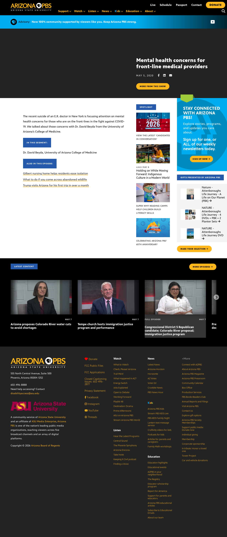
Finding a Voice (121, 464)
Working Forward (122, 397)
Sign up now (201, 159)
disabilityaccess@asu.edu (25, 393)
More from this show (153, 86)
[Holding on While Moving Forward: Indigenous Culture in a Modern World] (153, 146)
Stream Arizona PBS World (127, 420)
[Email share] (172, 75)
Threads (91, 417)
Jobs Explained (121, 387)
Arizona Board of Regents (45, 445)
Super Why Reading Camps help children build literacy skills (152, 209)
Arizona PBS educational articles (160, 504)
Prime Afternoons (122, 410)
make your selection (194, 249)
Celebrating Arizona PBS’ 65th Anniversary (151, 243)
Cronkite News (155, 387)
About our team (156, 517)
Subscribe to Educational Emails (160, 511)
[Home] (31, 7)
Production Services (191, 392)
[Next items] (216, 297)
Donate (91, 359)
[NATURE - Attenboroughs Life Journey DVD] (190, 228)
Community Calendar (192, 383)
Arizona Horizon (156, 369)
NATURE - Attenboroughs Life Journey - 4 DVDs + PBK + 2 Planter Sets (211, 214)
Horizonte (153, 374)
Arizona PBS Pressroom (193, 378)
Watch (117, 358)
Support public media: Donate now (193, 428)
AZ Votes (152, 378)
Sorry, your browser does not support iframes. (68, 73)
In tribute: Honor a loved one (194, 450)
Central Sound (121, 440)
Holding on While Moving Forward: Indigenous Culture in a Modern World (152, 174)
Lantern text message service (158, 424)
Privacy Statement (95, 390)
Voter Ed (152, 383)
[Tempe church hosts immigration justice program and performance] (108, 282)
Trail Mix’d (118, 374)
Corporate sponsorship (193, 443)
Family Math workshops (159, 446)
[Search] (222, 11)
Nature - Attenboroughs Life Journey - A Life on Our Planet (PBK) (213, 194)
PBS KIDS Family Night (159, 418)
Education (154, 456)
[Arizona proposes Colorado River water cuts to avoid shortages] (41, 282)
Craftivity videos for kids (159, 430)
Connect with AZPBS (192, 364)
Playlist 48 (118, 401)
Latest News (154, 364)
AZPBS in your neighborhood (155, 473)
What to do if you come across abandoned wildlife (55, 179)
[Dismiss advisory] (213, 22)
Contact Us (187, 410)
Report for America (157, 491)
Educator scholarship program (158, 485)
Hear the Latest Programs (126, 436)
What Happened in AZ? (125, 378)
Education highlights (158, 462)
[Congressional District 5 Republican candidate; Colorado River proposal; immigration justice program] (175, 282)
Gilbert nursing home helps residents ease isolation (55, 173)
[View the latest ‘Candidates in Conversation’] (153, 114)
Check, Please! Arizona (125, 369)
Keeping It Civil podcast (125, 459)
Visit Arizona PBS (190, 406)
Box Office (187, 387)
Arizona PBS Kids (156, 409)
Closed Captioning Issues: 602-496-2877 (96, 381)
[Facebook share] (160, 75)
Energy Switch (120, 383)
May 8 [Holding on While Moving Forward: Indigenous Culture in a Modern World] (142, 167)
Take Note (119, 454)
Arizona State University (52, 417)
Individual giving (190, 434)
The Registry (154, 479)
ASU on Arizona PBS (123, 415)
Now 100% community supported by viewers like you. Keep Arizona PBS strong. (84, 21)
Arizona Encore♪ (122, 450)
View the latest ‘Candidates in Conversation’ (153, 137)
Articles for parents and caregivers (159, 440)
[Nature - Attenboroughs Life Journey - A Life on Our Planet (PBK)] (190, 188)
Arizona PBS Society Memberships (191, 421)
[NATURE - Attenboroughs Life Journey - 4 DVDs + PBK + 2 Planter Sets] (190, 209)
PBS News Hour (155, 392)
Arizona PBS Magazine (193, 374)
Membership (188, 439)
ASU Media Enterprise (44, 421)
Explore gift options (191, 415)
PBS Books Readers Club (194, 397)
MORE (203, 267)
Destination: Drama (123, 406)
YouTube (91, 410)
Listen (117, 430)
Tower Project (189, 455)
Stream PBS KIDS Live (158, 413)
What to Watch (121, 364)
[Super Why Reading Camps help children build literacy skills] (153, 185)
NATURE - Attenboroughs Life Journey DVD (212, 233)
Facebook (91, 397)
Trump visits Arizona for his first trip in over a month (56, 185)
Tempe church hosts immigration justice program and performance (105, 326)
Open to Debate (121, 392)
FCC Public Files (94, 365)
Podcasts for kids (156, 434)
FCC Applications (95, 372)
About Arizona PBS (191, 369)
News (151, 358)
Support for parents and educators (159, 497)
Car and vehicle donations (195, 460)
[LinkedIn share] (166, 75)
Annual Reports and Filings (195, 401)
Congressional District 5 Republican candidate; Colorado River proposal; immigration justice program (169, 330)
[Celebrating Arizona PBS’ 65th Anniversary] (153, 220)
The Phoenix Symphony (125, 445)
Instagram (92, 404)
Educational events (157, 467)
